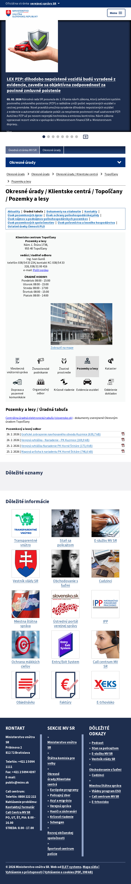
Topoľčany (111, 174)
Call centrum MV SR (105, 796)
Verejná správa (60, 806)
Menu (116, 13)
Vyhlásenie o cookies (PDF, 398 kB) (68, 872)
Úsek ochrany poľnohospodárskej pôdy (72, 215)
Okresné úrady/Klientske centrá (59, 779)
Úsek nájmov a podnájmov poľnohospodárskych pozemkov (48, 219)
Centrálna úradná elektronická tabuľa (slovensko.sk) (39, 418)
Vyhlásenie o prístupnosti (24, 872)
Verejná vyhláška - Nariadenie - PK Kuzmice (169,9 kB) (55, 440)
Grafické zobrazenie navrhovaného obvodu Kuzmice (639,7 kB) (61, 434)
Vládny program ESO (106, 791)
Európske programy (64, 790)
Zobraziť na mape (81, 326)
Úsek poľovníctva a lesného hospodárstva (86, 222)
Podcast (98, 743)
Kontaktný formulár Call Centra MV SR (20, 809)
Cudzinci (98, 775)
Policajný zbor (60, 795)
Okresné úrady (52, 150)
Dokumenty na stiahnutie (64, 211)
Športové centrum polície (60, 851)
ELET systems (71, 867)
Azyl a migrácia (61, 800)
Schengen (57, 822)
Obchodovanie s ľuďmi (105, 770)
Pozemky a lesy (21, 181)
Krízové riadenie (61, 817)
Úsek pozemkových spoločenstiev (31, 222)
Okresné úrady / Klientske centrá (77, 174)
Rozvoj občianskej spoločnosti (60, 835)
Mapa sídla (90, 867)
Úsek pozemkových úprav (25, 215)
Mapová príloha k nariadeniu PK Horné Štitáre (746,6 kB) (57, 451)
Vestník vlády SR (103, 759)
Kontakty (90, 211)
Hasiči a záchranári (63, 811)
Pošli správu (40, 270)
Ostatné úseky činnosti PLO (26, 226)
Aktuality (14, 211)
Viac (9, 132)
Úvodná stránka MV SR (22, 150)
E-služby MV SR (102, 754)
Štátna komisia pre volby (61, 760)
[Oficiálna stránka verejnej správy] (45, 3)
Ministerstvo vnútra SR (62, 744)
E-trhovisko (100, 802)
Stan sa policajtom (105, 748)
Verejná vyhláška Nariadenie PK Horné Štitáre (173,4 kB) (57, 446)
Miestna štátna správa (105, 786)
